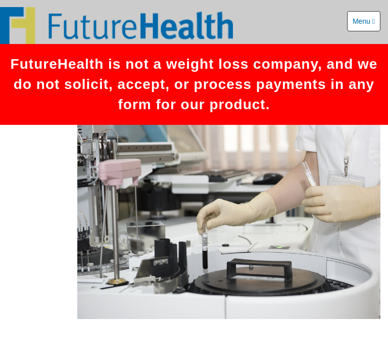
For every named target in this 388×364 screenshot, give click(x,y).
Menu (364, 21)
